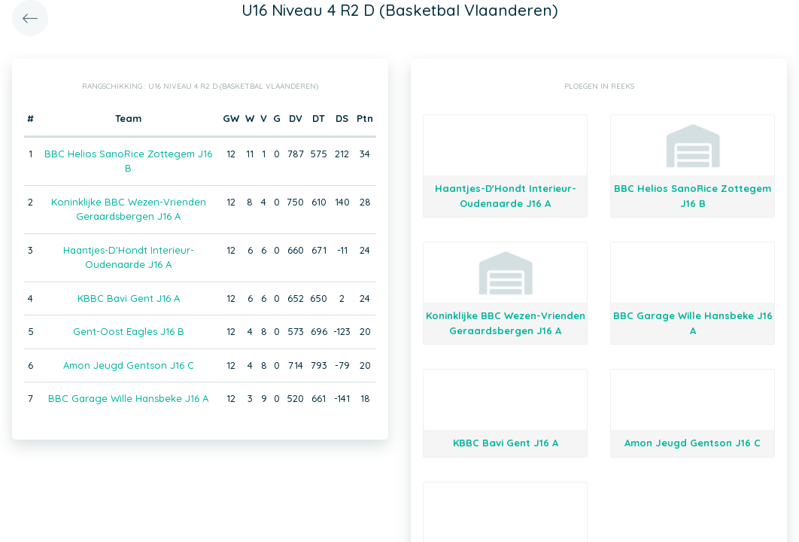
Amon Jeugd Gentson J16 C (128, 365)
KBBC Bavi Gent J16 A (128, 298)
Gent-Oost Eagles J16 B (128, 331)
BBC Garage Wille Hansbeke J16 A (128, 398)
